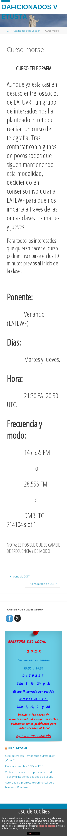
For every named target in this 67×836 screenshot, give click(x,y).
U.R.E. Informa (18, 748)
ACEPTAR (33, 834)
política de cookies (46, 826)
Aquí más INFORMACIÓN (33, 736)
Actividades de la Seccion (26, 30)
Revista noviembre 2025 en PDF (24, 766)
